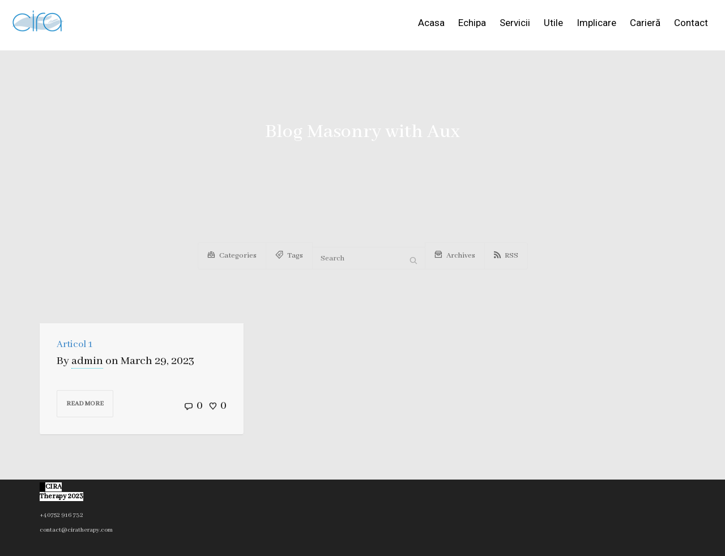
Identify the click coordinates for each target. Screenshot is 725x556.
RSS (506, 255)
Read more (85, 404)
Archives (454, 253)
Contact (691, 22)
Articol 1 (74, 344)
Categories (232, 253)
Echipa (472, 22)
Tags (289, 253)
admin (87, 361)
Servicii (515, 22)
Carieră (645, 22)
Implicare (596, 22)
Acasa (431, 22)
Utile (553, 22)
